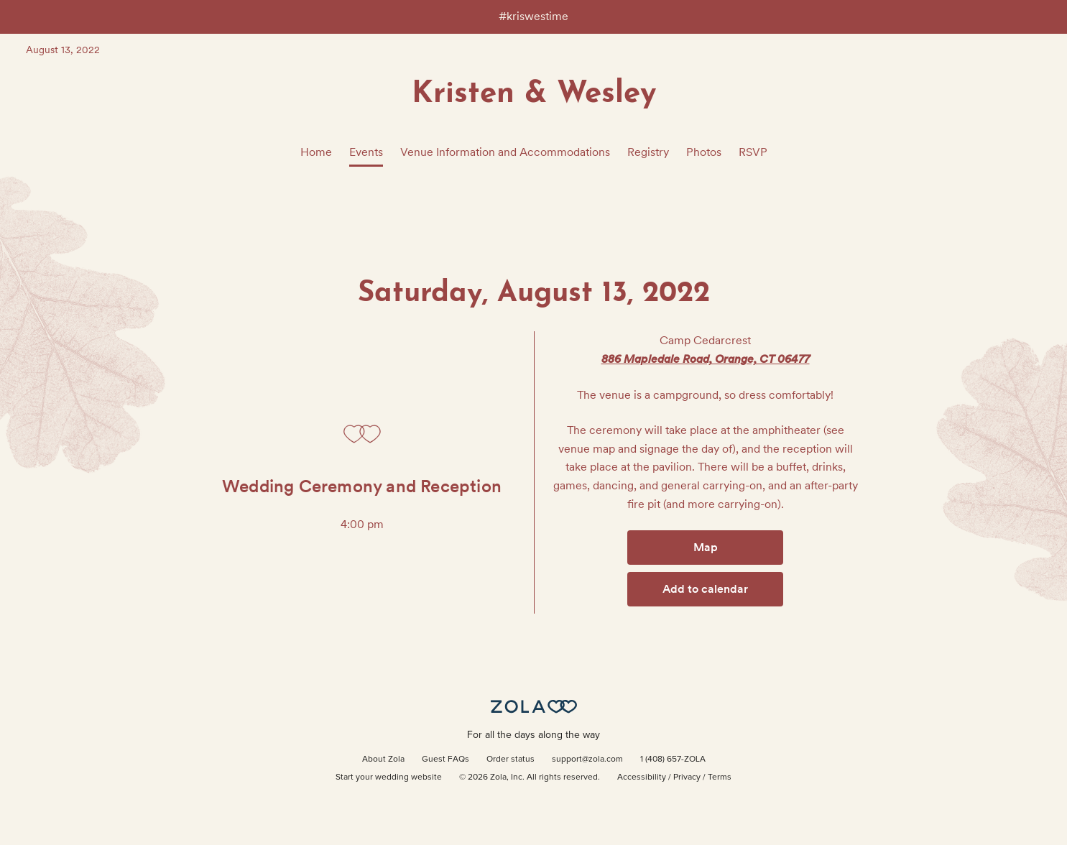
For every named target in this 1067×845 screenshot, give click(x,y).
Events (366, 152)
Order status (510, 759)
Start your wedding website (389, 777)
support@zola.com (587, 759)
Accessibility (641, 777)
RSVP (753, 152)
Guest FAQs (445, 759)
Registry (648, 152)
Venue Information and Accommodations (505, 152)
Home (316, 152)
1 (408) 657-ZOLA (673, 759)
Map (705, 547)
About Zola (383, 759)
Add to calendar (705, 589)
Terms (719, 777)
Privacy (687, 777)
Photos (703, 152)
